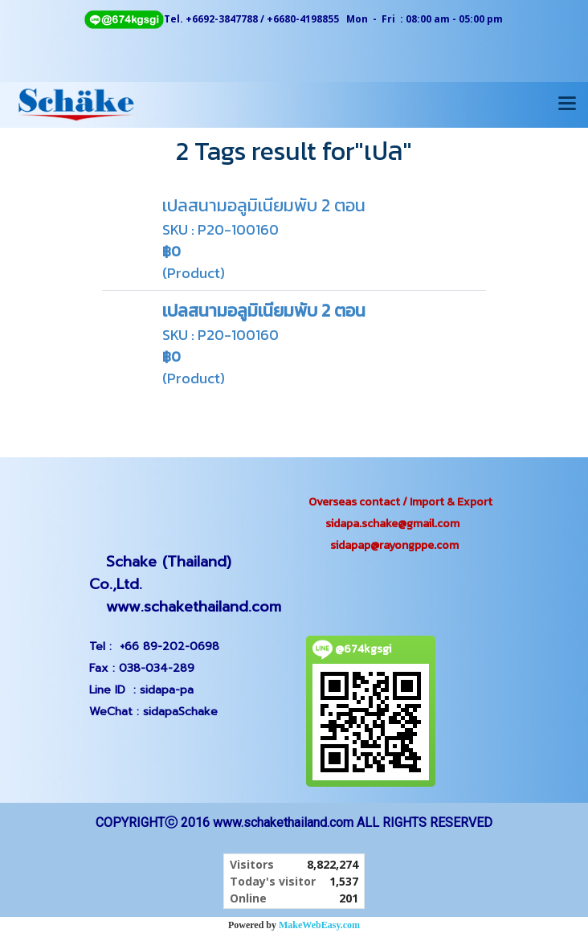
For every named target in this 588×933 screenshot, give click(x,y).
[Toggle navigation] (567, 104)
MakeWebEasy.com (319, 925)
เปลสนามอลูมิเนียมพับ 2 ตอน (263, 205)
